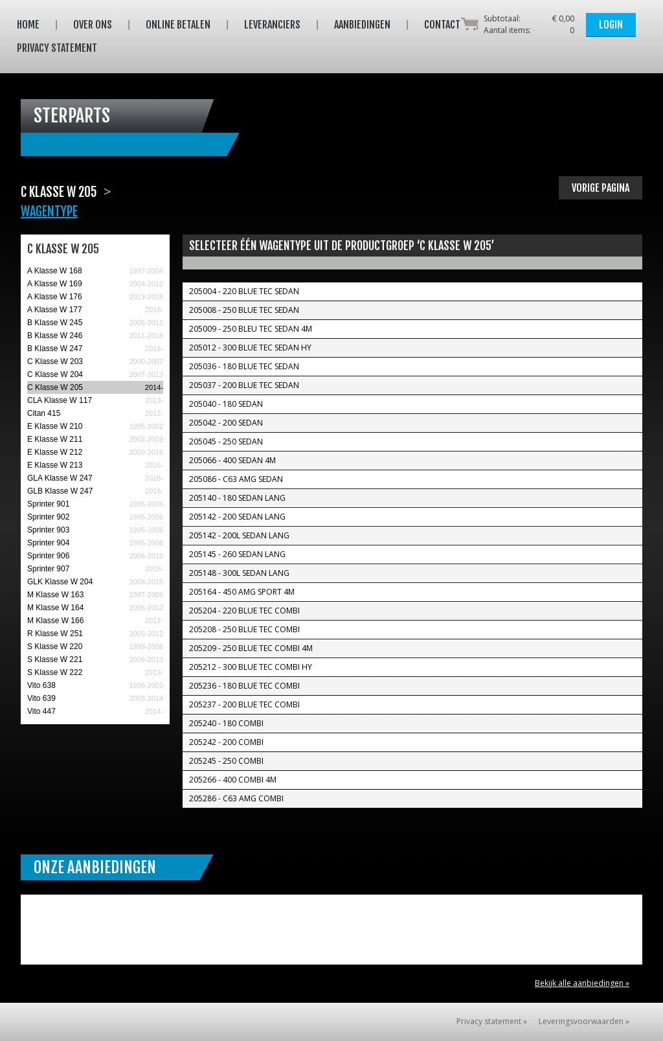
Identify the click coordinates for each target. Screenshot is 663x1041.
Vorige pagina (600, 187)
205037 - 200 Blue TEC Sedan (244, 385)
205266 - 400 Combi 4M (232, 779)
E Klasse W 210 (54, 426)
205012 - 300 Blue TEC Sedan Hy (250, 347)
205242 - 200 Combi (226, 742)
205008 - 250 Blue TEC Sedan (244, 309)
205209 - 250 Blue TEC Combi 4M (251, 648)
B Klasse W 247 (54, 348)
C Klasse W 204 (55, 374)
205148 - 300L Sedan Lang (239, 572)
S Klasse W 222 (54, 672)
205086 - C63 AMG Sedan (236, 479)
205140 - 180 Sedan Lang (237, 497)
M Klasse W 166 (55, 620)
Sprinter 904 (48, 542)
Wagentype (49, 211)
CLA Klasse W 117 (59, 400)
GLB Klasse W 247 (60, 491)
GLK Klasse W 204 (60, 581)
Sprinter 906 (48, 555)
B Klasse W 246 (54, 335)
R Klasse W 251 (55, 633)
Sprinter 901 (48, 504)
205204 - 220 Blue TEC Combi (244, 610)
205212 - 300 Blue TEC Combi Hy (250, 666)
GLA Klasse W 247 (60, 478)
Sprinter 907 (48, 568)
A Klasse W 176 (54, 296)
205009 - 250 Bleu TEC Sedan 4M (250, 328)
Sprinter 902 (48, 516)
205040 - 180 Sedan (226, 403)
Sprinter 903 (48, 529)
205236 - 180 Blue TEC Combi (244, 685)
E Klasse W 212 (54, 452)
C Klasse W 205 (55, 387)
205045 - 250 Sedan (226, 441)
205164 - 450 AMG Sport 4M (242, 591)
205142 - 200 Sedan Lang (237, 516)
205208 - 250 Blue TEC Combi (244, 629)
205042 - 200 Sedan (226, 422)
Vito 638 (41, 685)
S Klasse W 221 (54, 659)
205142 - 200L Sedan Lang (239, 535)
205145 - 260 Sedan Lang (237, 554)
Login (611, 24)
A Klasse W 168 (54, 270)
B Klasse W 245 (54, 322)
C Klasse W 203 (55, 361)
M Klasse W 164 (55, 607)
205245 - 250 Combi (226, 760)
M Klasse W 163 (55, 594)
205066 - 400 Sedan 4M (232, 460)
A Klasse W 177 (54, 309)
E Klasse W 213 (54, 465)
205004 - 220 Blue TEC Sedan (244, 291)
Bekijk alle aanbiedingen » (582, 983)
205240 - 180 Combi (226, 723)
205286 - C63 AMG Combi (236, 798)
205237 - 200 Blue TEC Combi (244, 704)
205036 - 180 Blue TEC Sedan (244, 366)
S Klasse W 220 (54, 646)
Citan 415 (43, 413)
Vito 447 (41, 711)
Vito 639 (41, 698)
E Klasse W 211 (54, 439)
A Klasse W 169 (54, 283)
